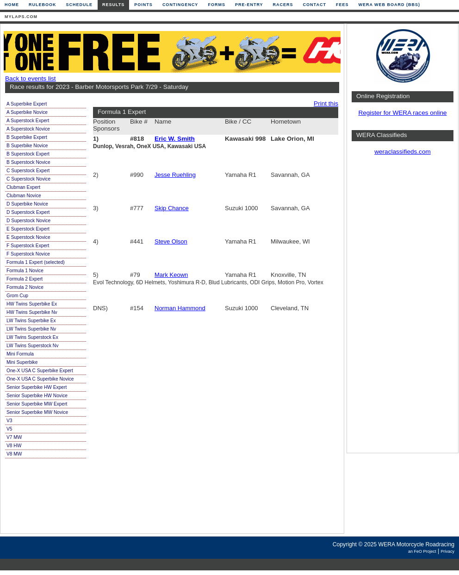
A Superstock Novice (28, 128)
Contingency (180, 4)
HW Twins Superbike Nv (31, 312)
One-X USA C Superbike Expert (39, 370)
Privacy (447, 551)
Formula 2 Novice (24, 287)
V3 (9, 420)
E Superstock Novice (28, 237)
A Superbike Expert (26, 103)
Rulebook (42, 4)
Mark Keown (171, 274)
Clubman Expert (23, 187)
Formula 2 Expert (24, 278)
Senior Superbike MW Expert (36, 403)
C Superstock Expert (28, 170)
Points (143, 4)
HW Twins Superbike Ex (31, 303)
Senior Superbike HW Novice (37, 395)
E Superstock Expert (28, 228)
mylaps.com (21, 16)
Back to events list (30, 78)
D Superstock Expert (28, 212)
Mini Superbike (21, 362)
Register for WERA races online (402, 112)
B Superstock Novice (28, 162)
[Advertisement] (403, 308)
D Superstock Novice (28, 220)
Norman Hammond (180, 308)
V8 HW (13, 445)
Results (113, 4)
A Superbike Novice (27, 112)
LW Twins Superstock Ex (32, 337)
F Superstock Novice (28, 253)
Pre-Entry (249, 4)
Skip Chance (172, 208)
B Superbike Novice (27, 145)
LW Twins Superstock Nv (32, 345)
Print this (326, 103)
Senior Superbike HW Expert (36, 387)
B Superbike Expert (26, 137)
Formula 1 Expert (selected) (35, 262)
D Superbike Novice (27, 203)
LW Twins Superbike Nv (31, 328)
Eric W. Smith (175, 138)
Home (12, 4)
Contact (314, 4)
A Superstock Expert (27, 120)
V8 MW (14, 453)
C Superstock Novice (28, 178)
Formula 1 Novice (24, 270)
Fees (342, 4)
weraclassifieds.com (402, 151)
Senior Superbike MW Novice (37, 412)
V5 (9, 428)
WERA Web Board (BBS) (389, 4)
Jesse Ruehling (175, 174)
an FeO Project (422, 551)
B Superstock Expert (28, 153)
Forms (216, 4)
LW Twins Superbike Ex (31, 320)
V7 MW (14, 437)
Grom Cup (17, 295)
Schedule (79, 4)
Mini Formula (20, 353)
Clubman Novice (23, 195)
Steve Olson (171, 241)
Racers (283, 4)
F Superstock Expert (27, 245)
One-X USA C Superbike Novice (40, 378)
